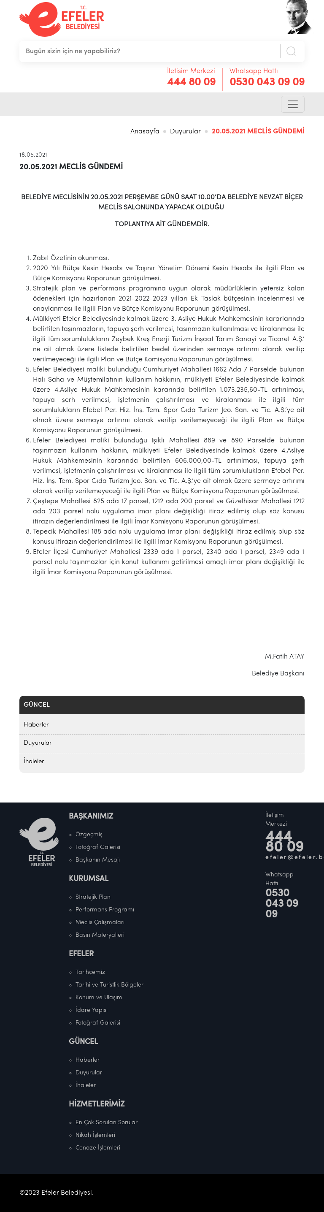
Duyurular (185, 131)
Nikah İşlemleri (95, 1135)
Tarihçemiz (90, 972)
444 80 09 (191, 82)
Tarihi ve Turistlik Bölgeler (109, 985)
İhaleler (34, 762)
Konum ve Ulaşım (99, 998)
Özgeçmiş (89, 835)
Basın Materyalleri (100, 935)
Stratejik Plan (93, 897)
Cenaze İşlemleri (98, 1148)
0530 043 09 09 (267, 82)
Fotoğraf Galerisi (98, 847)
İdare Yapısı (92, 1010)
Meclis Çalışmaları (100, 922)
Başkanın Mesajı (98, 860)
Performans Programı (105, 910)
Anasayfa (144, 131)
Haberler (36, 725)
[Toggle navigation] (293, 104)
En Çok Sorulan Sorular (107, 1123)
